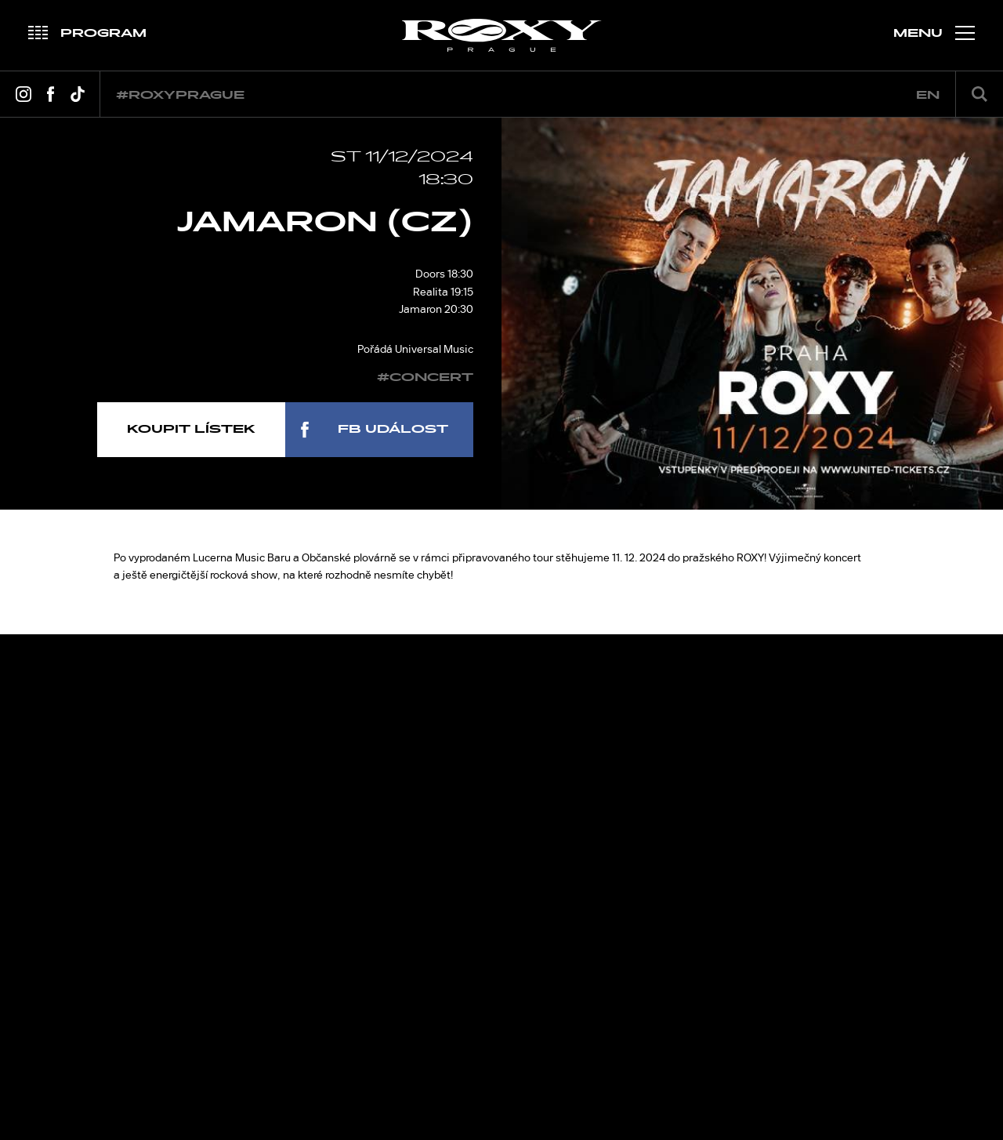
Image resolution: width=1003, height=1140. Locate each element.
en (928, 95)
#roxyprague (180, 95)
